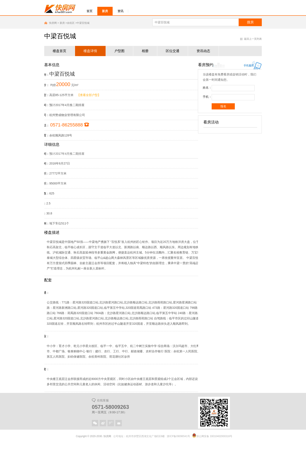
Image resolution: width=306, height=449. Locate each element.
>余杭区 (70, 22)
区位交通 (172, 51)
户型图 (119, 51)
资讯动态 (203, 51)
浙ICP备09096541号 (178, 436)
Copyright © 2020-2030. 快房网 (93, 436)
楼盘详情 (90, 51)
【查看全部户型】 (89, 95)
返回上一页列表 (253, 38)
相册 (145, 51)
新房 (105, 11)
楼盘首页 (59, 51)
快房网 (53, 22)
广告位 (230, 150)
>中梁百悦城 (82, 22)
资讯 (120, 11)
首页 (89, 11)
